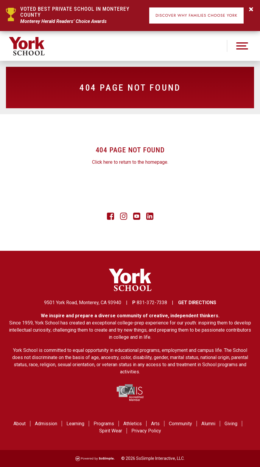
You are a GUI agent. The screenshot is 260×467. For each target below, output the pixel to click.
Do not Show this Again (250, 9)
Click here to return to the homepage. (130, 162)
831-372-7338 (152, 302)
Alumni (208, 423)
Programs (104, 423)
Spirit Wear (110, 431)
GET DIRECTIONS (197, 302)
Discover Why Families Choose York (196, 15)
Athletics (132, 423)
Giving (231, 423)
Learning (75, 423)
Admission (46, 423)
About (19, 423)
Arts (155, 423)
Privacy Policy (146, 431)
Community (180, 423)
